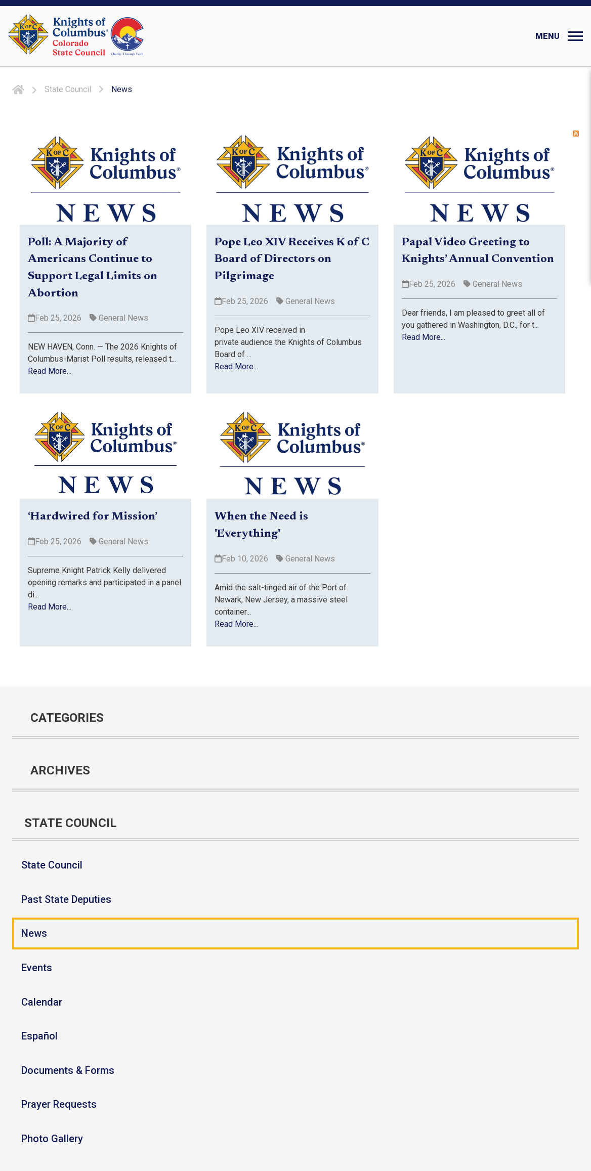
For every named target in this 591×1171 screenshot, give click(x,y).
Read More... (49, 371)
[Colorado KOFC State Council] (98, 36)
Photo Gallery (52, 1139)
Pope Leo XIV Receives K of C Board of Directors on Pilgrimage (292, 259)
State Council (51, 865)
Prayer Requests (59, 1104)
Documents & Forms (67, 1070)
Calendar (41, 1002)
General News (122, 318)
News (34, 933)
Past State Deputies (66, 899)
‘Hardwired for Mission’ (92, 517)
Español (39, 1036)
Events (36, 968)
